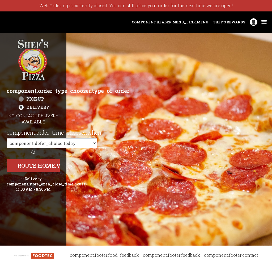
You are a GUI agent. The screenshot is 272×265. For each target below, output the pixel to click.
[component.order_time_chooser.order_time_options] (52, 143)
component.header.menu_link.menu (170, 22)
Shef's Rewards (229, 22)
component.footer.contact (231, 255)
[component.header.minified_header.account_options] (253, 22)
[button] (33, 60)
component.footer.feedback (171, 255)
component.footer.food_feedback (104, 255)
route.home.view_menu (55, 165)
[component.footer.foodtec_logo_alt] (34, 255)
